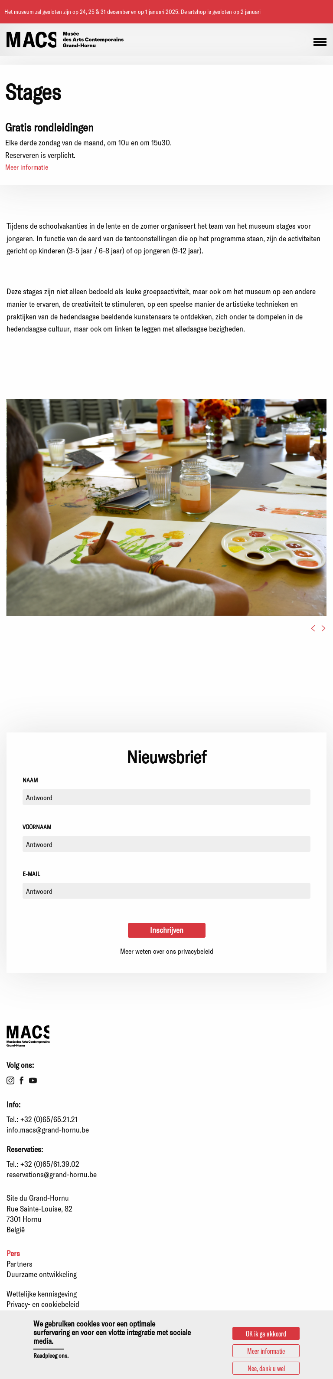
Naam (30, 780)
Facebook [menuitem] (21, 1080)
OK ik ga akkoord (266, 1333)
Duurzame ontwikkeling (42, 1274)
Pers (13, 1253)
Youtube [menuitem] (33, 1080)
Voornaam (37, 827)
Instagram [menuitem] (10, 1080)
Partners (20, 1263)
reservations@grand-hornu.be (52, 1174)
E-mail (31, 873)
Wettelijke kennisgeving (42, 1293)
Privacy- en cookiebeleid (43, 1304)
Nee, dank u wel (266, 1368)
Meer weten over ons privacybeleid (166, 951)
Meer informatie (26, 167)
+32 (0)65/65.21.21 (49, 1119)
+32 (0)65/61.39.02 (49, 1164)
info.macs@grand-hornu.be (48, 1129)
